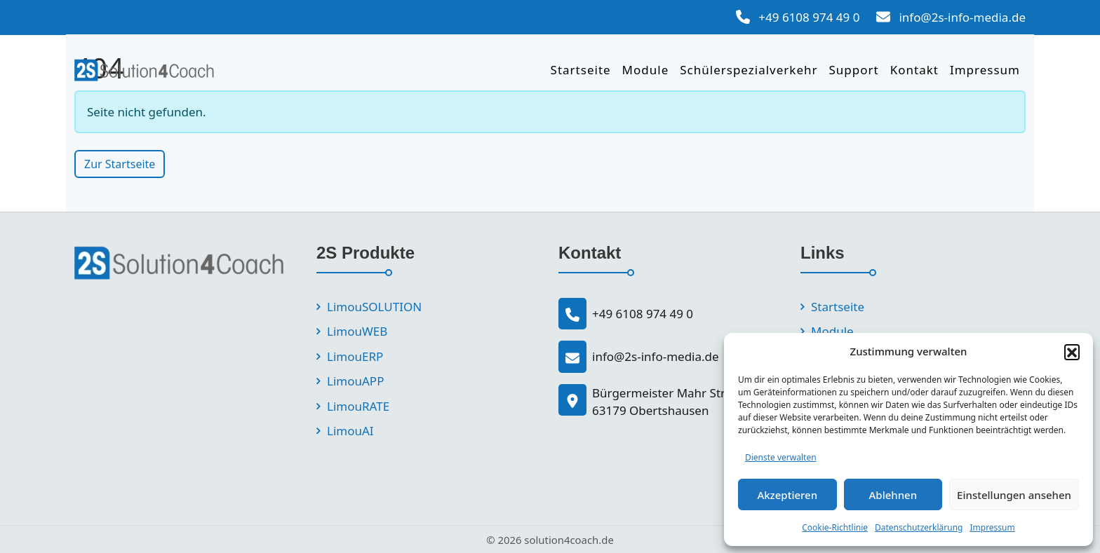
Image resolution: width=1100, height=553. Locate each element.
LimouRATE (358, 406)
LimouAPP (355, 381)
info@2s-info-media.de (962, 17)
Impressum (992, 527)
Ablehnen (893, 495)
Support (854, 70)
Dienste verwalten (781, 457)
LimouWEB (357, 331)
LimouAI (350, 431)
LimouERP (355, 356)
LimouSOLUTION (374, 307)
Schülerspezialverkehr (748, 70)
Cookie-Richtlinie (835, 527)
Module (645, 70)
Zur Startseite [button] (119, 164)
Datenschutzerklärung (918, 527)
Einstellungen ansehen (1014, 495)
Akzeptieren (787, 495)
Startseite (581, 70)
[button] (1072, 352)
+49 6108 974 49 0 (808, 17)
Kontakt (914, 70)
